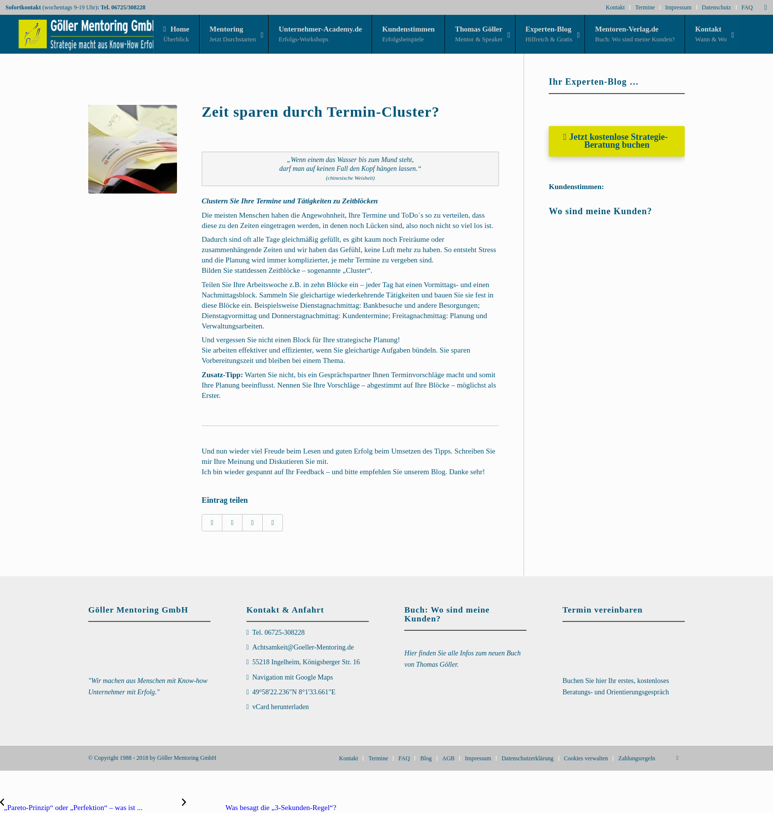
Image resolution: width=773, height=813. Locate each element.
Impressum (678, 7)
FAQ (747, 7)
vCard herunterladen (280, 707)
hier (602, 680)
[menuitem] (348, 758)
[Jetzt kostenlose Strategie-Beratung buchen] (617, 141)
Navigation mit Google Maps (292, 677)
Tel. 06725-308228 (278, 632)
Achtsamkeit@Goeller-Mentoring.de (303, 647)
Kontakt (615, 7)
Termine (645, 7)
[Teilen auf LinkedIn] (252, 523)
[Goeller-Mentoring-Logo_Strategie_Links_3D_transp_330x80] (80, 34)
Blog (438, 472)
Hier (411, 653)
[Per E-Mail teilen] (272, 523)
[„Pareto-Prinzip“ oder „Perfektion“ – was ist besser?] (91, 808)
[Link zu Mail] (765, 7)
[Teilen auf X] (232, 523)
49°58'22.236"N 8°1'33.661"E (294, 692)
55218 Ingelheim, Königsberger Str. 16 (306, 662)
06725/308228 (128, 7)
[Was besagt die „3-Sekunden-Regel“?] (259, 808)
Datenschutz (716, 7)
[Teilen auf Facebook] (212, 523)
